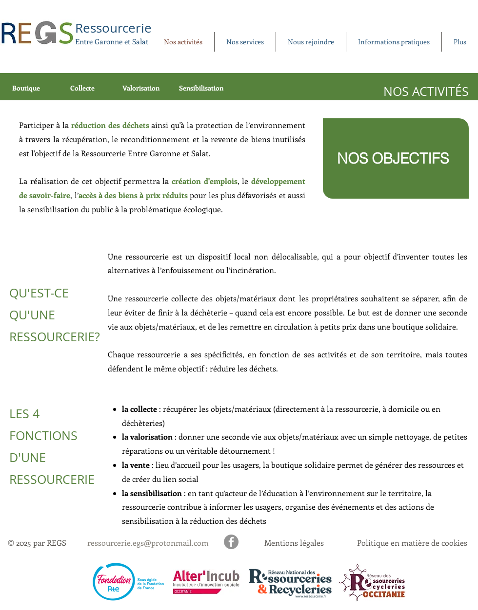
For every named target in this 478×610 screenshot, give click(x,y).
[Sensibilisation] (202, 88)
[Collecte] (83, 88)
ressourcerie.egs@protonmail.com (148, 542)
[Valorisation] (142, 88)
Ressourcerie (113, 28)
